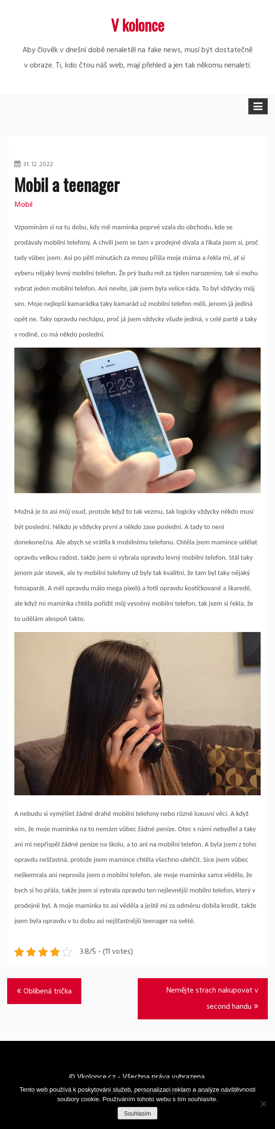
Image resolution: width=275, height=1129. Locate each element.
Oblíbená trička (47, 991)
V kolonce (137, 24)
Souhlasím (137, 1113)
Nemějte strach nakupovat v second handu (212, 998)
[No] (263, 1103)
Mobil (23, 205)
